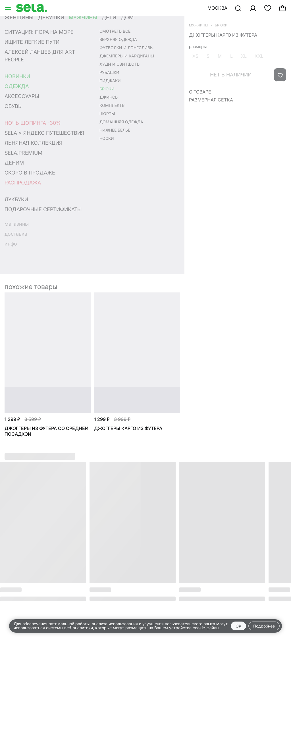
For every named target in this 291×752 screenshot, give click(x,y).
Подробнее (264, 626)
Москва (217, 8)
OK (238, 626)
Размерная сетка (211, 100)
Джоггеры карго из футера (223, 35)
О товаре (200, 92)
